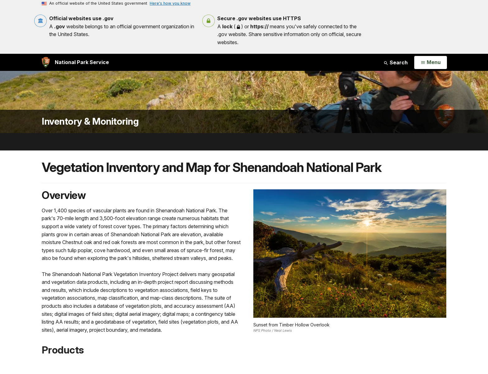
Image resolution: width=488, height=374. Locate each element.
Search (395, 62)
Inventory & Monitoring (90, 121)
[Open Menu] (430, 62)
